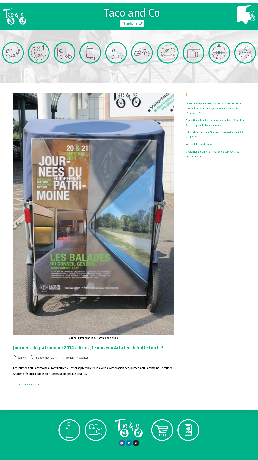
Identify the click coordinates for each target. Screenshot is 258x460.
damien (22, 357)
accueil (70, 357)
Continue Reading (29, 383)
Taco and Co (132, 12)
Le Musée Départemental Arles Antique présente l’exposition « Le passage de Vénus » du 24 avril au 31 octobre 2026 (214, 108)
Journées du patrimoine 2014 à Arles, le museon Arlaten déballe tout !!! (88, 348)
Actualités (82, 357)
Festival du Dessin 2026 (199, 144)
